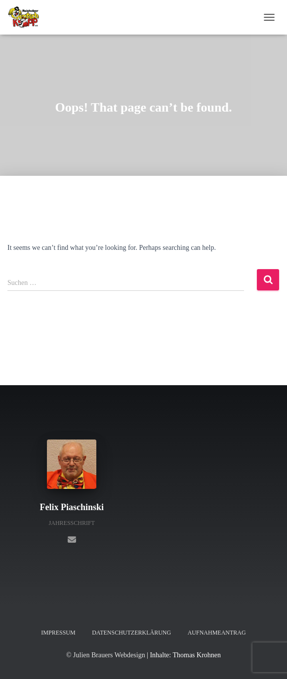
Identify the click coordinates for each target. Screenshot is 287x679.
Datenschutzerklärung (131, 632)
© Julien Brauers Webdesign (105, 655)
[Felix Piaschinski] (72, 539)
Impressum (58, 632)
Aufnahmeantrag (217, 632)
